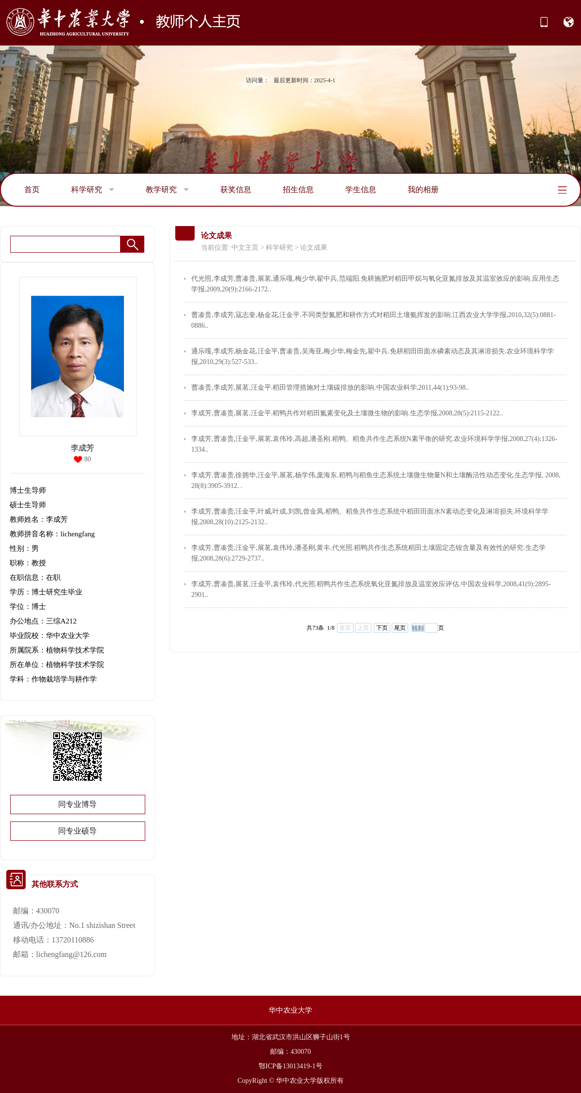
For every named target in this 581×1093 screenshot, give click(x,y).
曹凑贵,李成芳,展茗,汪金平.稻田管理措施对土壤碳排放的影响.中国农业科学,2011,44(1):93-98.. (330, 387)
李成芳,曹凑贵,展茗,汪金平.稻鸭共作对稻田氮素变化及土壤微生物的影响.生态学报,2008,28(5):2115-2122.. (347, 413)
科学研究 (92, 189)
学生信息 (360, 189)
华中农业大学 (290, 1010)
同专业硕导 (77, 831)
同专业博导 (77, 804)
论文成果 (313, 247)
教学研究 (167, 189)
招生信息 (298, 189)
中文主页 (245, 247)
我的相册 (423, 189)
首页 (32, 189)
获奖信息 (235, 189)
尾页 (400, 627)
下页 (382, 627)
